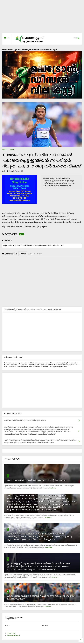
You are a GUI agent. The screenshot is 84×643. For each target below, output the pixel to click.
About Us (45, 626)
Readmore (52, 488)
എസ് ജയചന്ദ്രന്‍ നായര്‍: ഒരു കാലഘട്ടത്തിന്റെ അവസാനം (36, 480)
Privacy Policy (11, 633)
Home (4, 150)
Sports (12, 150)
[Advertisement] (42, 17)
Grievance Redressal (13, 635)
